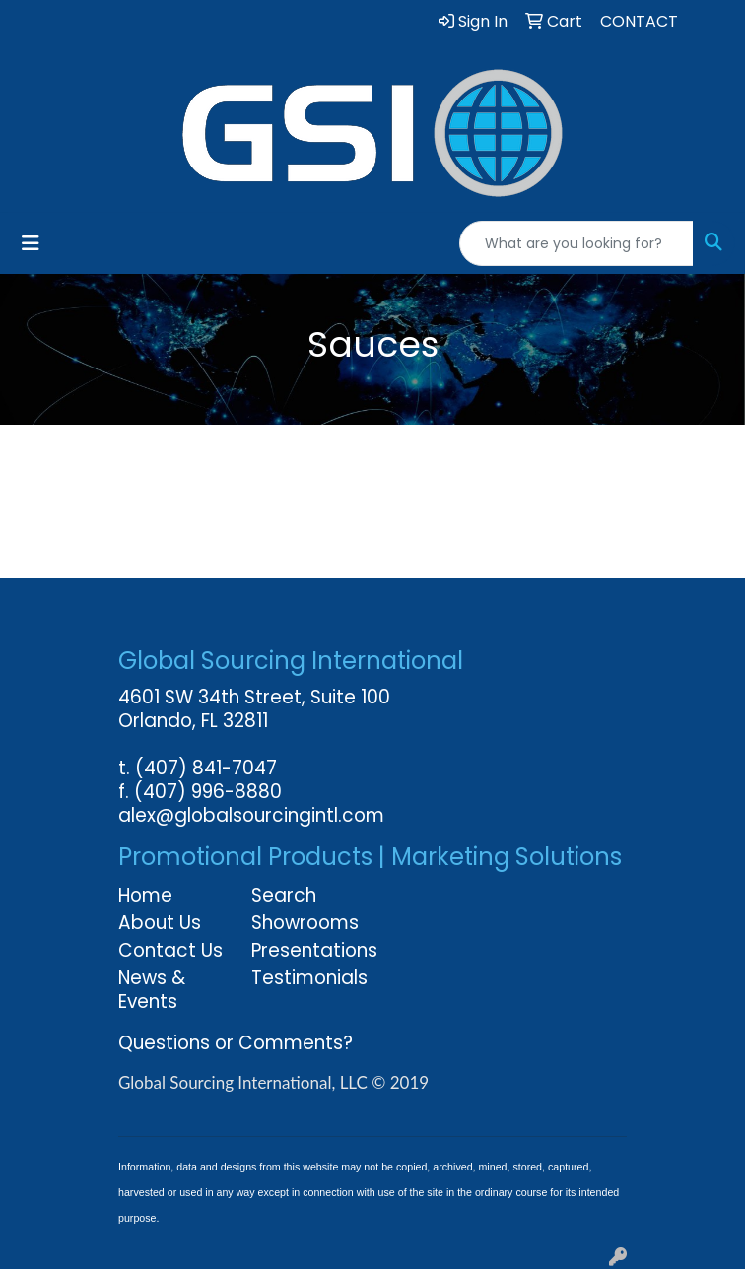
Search (283, 895)
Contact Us (170, 950)
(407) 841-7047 (206, 768)
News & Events (151, 990)
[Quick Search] (576, 243)
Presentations (306, 950)
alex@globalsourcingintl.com (251, 815)
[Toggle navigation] (30, 243)
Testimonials (306, 978)
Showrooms (305, 922)
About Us (159, 922)
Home (145, 895)
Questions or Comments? (235, 1043)
